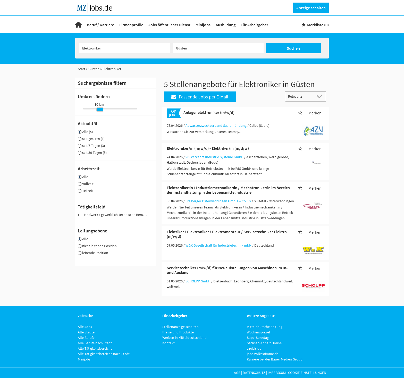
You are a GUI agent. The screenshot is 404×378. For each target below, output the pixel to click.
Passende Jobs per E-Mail (199, 97)
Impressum (277, 372)
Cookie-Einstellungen (307, 372)
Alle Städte (86, 332)
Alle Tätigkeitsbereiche (95, 348)
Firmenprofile (131, 24)
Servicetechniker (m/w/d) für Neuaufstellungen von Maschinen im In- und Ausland (227, 270)
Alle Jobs (85, 326)
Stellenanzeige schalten (180, 326)
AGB (237, 372)
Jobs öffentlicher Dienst (169, 24)
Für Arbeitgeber (254, 24)
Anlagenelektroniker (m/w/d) (208, 112)
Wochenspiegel (258, 332)
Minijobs (203, 24)
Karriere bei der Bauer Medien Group (274, 359)
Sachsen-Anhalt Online (264, 343)
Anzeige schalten (311, 7)
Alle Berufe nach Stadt (95, 343)
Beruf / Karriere (100, 24)
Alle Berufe (86, 337)
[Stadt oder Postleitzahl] (218, 48)
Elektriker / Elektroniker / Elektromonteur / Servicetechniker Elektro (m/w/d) (227, 234)
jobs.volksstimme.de (263, 353)
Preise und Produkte (178, 332)
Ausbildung (225, 24)
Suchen (293, 48)
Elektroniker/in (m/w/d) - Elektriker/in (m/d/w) (208, 148)
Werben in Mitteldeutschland (184, 337)
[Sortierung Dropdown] (320, 96)
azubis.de (254, 348)
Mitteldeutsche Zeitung (264, 326)
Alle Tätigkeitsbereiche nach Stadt (104, 353)
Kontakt (168, 343)
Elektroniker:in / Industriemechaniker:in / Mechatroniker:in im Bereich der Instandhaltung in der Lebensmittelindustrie (228, 190)
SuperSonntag (258, 337)
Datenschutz (254, 372)
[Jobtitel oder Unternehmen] (124, 48)
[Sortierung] (300, 96)
